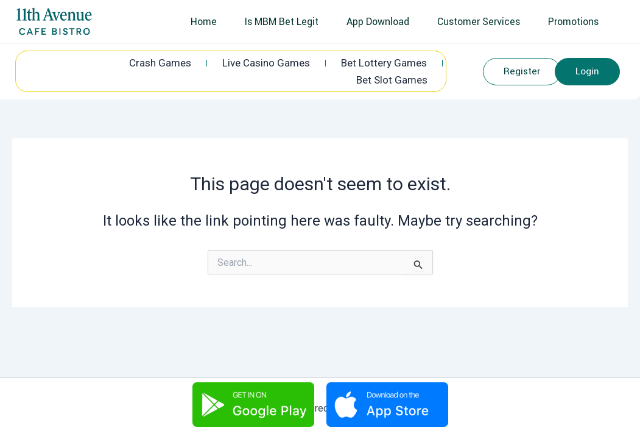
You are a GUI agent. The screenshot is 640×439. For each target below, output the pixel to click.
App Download (383, 22)
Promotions (574, 22)
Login (589, 73)
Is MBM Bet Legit (287, 22)
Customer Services (481, 22)
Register (524, 73)
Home (211, 22)
